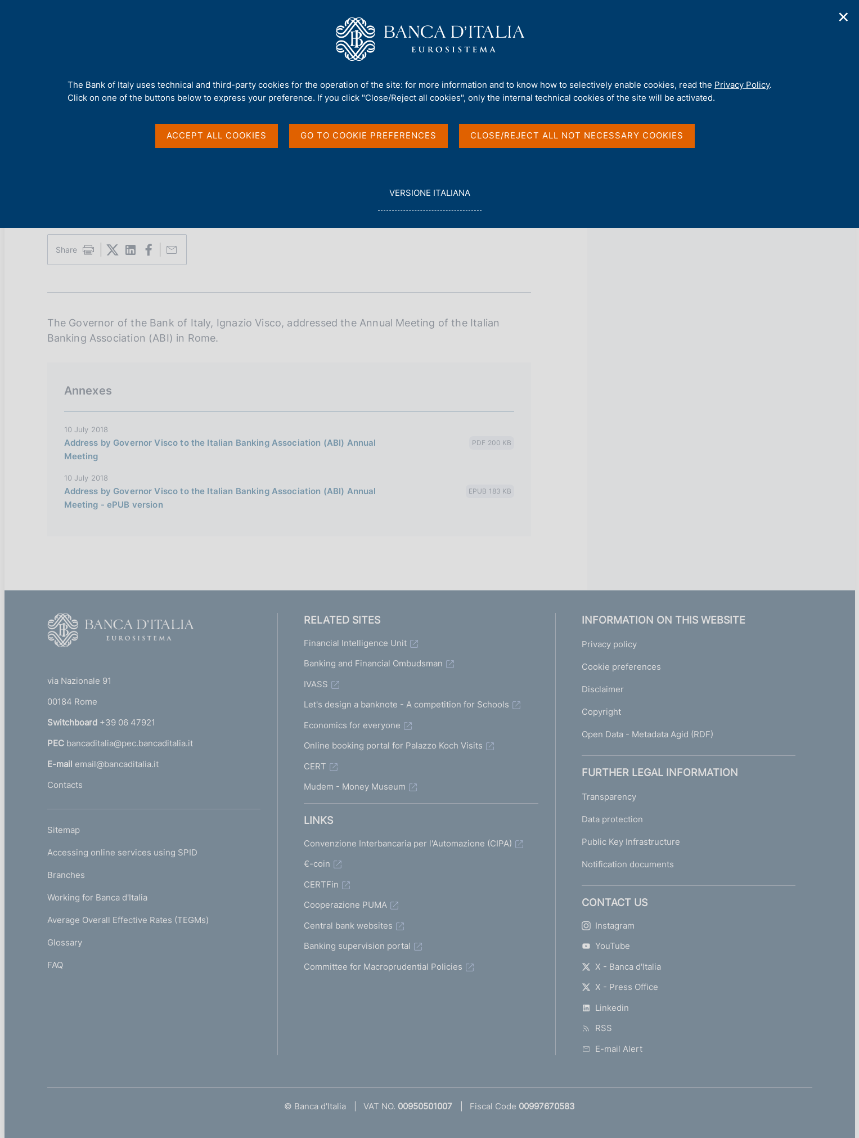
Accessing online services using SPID (122, 852)
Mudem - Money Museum (355, 786)
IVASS (316, 684)
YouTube (606, 945)
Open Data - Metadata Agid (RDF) (647, 734)
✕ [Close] (844, 17)
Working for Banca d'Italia (97, 897)
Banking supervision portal (357, 945)
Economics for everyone (352, 725)
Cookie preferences (621, 666)
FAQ (55, 965)
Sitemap (63, 830)
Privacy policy (609, 644)
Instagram (608, 925)
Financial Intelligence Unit (355, 643)
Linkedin (605, 1007)
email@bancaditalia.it (117, 764)
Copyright (601, 711)
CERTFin (321, 884)
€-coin (317, 863)
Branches (66, 875)
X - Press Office (620, 987)
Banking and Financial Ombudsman (373, 663)
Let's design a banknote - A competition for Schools (406, 704)
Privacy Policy (742, 84)
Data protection (612, 819)
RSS (597, 1028)
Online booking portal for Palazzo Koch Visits (393, 745)
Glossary (64, 942)
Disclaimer (603, 689)
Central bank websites (348, 925)
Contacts (65, 784)
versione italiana (429, 199)
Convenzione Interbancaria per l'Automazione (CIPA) (408, 843)
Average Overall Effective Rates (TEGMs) (128, 920)
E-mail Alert (612, 1048)
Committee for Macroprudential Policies (383, 966)
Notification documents (628, 864)
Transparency (609, 796)
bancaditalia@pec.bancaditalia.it (129, 743)
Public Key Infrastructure (631, 841)
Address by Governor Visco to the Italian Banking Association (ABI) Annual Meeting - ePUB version (220, 498)
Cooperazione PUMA (345, 904)
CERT (315, 766)
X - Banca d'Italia (621, 966)
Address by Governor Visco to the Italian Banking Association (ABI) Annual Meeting (220, 449)
